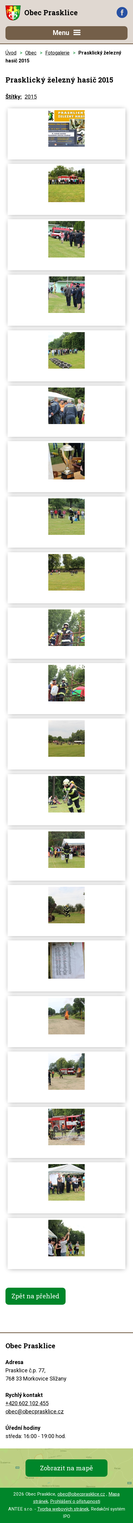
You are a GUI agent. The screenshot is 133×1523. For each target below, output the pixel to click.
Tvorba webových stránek (63, 1509)
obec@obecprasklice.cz (34, 1411)
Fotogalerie (57, 53)
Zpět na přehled (36, 1296)
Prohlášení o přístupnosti (75, 1501)
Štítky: (13, 96)
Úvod (10, 53)
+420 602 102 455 (27, 1403)
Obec (30, 53)
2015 (31, 96)
